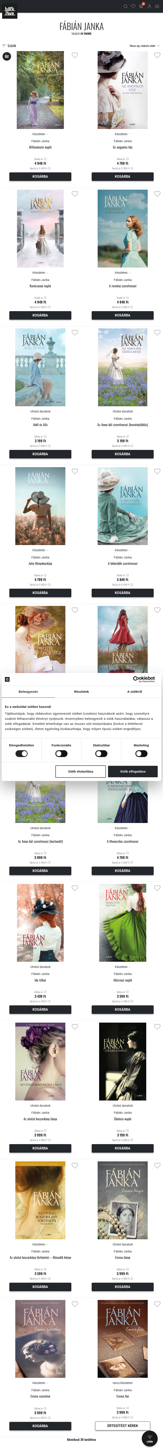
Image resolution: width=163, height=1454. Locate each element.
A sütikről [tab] (134, 691)
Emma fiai (123, 1396)
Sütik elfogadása (132, 771)
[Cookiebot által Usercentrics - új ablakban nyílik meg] (139, 679)
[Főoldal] (9, 11)
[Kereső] (125, 6)
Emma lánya (122, 1257)
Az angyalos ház (123, 147)
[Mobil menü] (157, 6)
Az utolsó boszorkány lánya (40, 1119)
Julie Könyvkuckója (40, 563)
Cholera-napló (122, 1119)
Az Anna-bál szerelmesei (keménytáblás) (122, 424)
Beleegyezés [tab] (28, 691)
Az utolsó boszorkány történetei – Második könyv (40, 1257)
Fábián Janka (40, 141)
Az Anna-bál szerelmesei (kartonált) (40, 841)
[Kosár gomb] (141, 6)
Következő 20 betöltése (81, 1439)
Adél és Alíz (40, 424)
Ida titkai (40, 980)
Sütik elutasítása (80, 771)
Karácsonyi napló (40, 286)
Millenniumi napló (40, 147)
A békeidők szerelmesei (123, 563)
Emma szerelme (40, 1396)
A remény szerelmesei (122, 286)
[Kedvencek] (133, 6)
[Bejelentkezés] (149, 6)
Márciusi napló (123, 980)
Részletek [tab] (81, 691)
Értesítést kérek (122, 1426)
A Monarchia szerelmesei (122, 841)
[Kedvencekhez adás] (75, 55)
